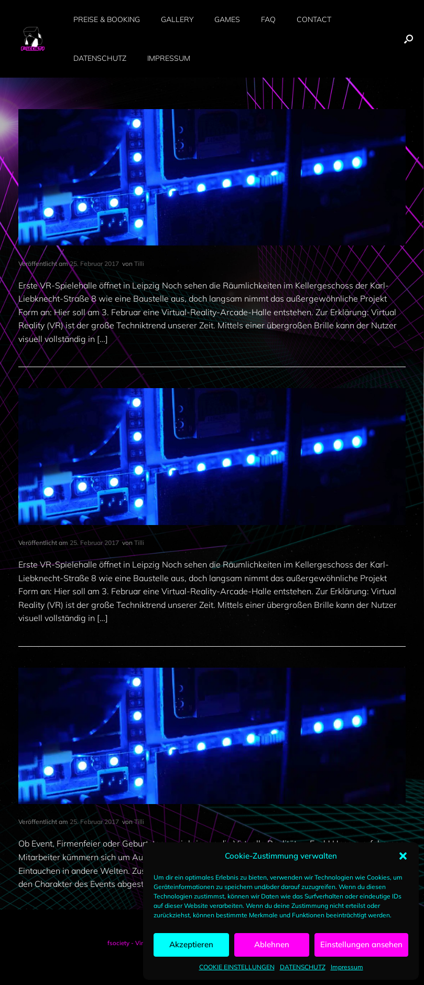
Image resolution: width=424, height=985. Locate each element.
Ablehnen (271, 944)
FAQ (268, 19)
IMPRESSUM (168, 58)
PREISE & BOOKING (106, 19)
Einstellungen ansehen (361, 944)
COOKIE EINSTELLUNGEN (237, 967)
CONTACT (314, 19)
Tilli (139, 263)
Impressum (347, 967)
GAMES (227, 19)
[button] (403, 856)
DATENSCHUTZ (302, 967)
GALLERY (177, 19)
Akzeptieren (191, 944)
